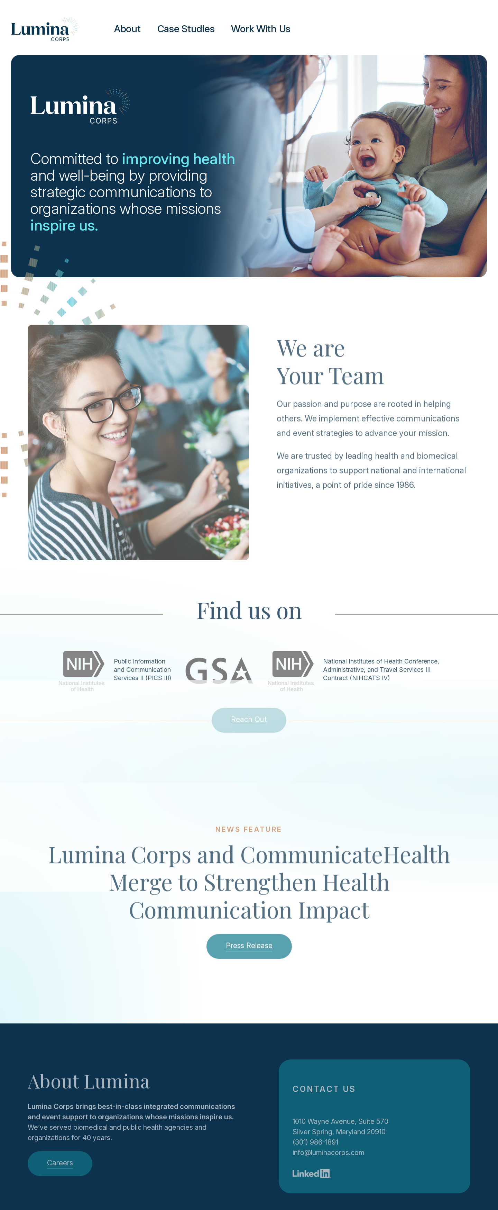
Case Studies (186, 29)
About (127, 29)
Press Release (249, 951)
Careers (60, 1162)
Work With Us (260, 29)
